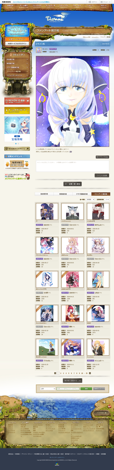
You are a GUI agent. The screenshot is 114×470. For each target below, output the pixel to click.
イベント (10, 428)
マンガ (72, 441)
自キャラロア (40, 289)
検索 (86, 388)
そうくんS (98, 360)
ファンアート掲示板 (17, 71)
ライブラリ (77, 7)
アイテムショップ (88, 424)
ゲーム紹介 (23, 7)
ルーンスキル (49, 430)
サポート (103, 7)
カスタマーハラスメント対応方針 (85, 454)
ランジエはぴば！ (41, 323)
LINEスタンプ (74, 443)
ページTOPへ (102, 413)
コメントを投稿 (102, 175)
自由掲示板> (44, 194)
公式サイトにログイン (17, 39)
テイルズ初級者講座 (26, 432)
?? (36, 221)
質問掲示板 (17, 63)
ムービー (73, 426)
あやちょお (98, 225)
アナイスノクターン (42, 255)
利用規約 (17, 454)
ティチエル (90, 357)
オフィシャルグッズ (76, 436)
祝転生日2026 (91, 289)
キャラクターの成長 (38, 434)
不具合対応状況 (100, 428)
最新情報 (10, 424)
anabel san (64, 289)
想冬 (70, 326)
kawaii (89, 323)
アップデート (11, 430)
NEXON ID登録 (17, 101)
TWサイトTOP (86, 37)
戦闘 (34, 430)
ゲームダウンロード (17, 110)
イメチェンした (66, 221)
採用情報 (103, 454)
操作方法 (35, 426)
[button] (16, 143)
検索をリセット (99, 388)
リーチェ (64, 323)
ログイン (93, 2)
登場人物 (23, 426)
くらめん (89, 221)
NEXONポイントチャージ (17, 149)
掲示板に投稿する (72, 380)
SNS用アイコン (75, 438)
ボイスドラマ (74, 439)
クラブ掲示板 (61, 428)
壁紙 (72, 430)
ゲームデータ (50, 7)
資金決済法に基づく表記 (56, 454)
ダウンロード (74, 424)
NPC (34, 428)
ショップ (90, 7)
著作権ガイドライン (70, 454)
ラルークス (72, 225)
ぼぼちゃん (64, 255)
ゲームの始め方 (25, 428)
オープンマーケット (88, 430)
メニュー (105, 2)
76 (86, 373)
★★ (40, 309)
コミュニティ (95, 37)
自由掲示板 (17, 59)
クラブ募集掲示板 (17, 67)
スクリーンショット (76, 428)
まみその (46, 225)
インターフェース (38, 424)
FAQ (97, 426)
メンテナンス (11, 432)
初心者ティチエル (41, 357)
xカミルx (52, 52)
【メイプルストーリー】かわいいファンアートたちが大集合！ (31, 2)
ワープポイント (37, 436)
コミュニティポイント (17, 75)
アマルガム (47, 360)
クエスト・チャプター (39, 432)
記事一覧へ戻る (72, 184)
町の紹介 (48, 424)
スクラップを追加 (102, 157)
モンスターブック (50, 428)
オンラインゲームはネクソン (57, 457)
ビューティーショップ (89, 428)
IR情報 (97, 454)
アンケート (99, 430)
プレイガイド (37, 7)
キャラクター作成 (25, 430)
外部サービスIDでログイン (17, 44)
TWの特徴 (23, 424)
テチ (62, 357)
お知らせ (9, 7)
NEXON (6, 2)
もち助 (46, 292)
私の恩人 (89, 255)
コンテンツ (49, 426)
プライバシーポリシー (27, 454)
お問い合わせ (99, 424)
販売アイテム (86, 426)
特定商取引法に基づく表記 (41, 454)
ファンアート (61, 430)
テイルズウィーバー (58, 17)
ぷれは (97, 292)
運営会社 (10, 454)
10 (82, 373)
